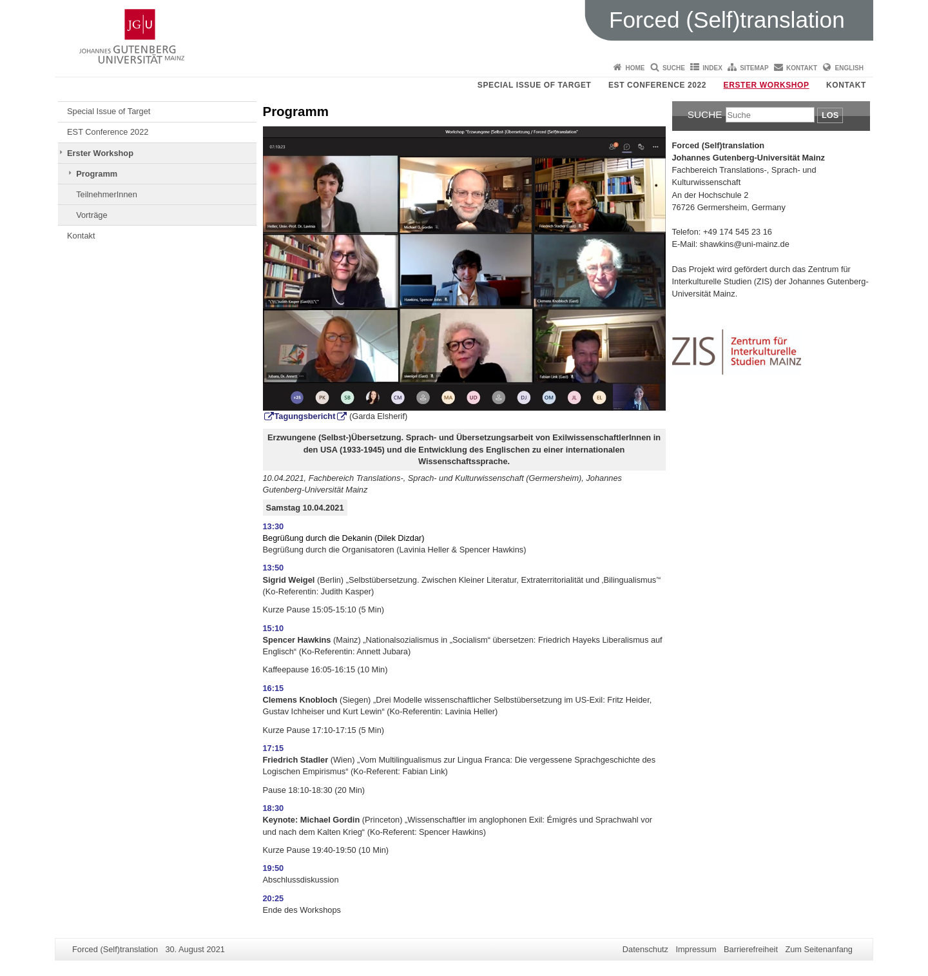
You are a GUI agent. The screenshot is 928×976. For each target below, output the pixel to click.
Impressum (695, 949)
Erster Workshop (766, 85)
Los (830, 115)
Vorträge (91, 215)
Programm (96, 174)
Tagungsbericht (304, 416)
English (849, 68)
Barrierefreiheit (751, 949)
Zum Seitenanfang (819, 949)
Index (712, 68)
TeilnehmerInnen (106, 194)
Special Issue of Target (535, 85)
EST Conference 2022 (657, 85)
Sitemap (754, 68)
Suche (673, 68)
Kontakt (801, 68)
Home (635, 68)
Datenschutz (645, 949)
